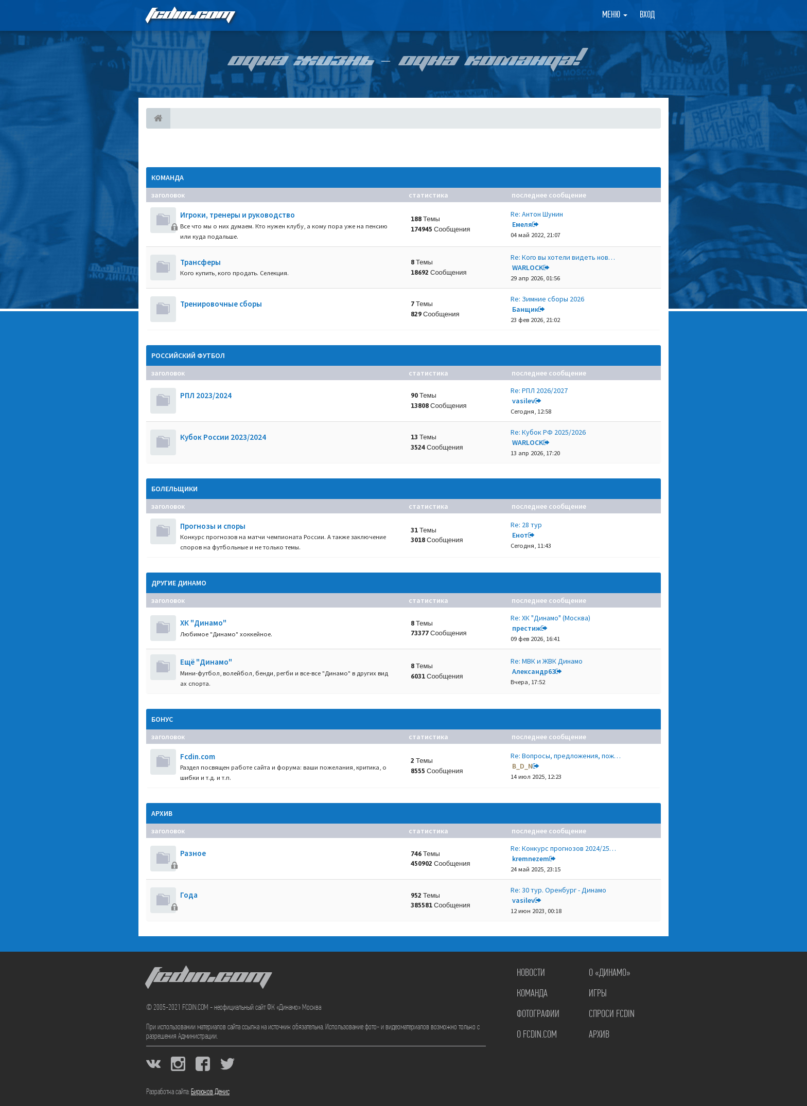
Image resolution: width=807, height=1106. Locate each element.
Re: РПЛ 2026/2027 (539, 390)
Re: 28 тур (526, 524)
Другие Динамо (178, 582)
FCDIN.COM (189, 15)
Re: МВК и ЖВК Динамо (547, 661)
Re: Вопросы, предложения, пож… (566, 755)
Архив (161, 813)
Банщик (525, 309)
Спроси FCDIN (612, 1014)
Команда (167, 177)
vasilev (523, 400)
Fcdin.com (197, 756)
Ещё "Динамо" (206, 662)
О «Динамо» (609, 973)
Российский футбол (188, 355)
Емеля (522, 224)
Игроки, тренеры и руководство (237, 215)
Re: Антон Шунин (537, 214)
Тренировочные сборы (221, 304)
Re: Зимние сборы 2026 (547, 299)
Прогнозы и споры (212, 526)
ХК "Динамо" (203, 623)
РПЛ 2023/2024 (206, 395)
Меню (614, 15)
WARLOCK (527, 267)
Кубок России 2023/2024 (223, 437)
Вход (647, 15)
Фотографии (538, 1014)
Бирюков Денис (210, 1092)
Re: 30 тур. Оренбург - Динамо (558, 890)
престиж (526, 628)
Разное (193, 853)
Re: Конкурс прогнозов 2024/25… (563, 848)
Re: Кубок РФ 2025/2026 (548, 432)
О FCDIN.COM (537, 1035)
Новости (531, 973)
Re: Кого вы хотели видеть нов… (563, 257)
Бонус (162, 719)
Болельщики (174, 488)
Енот (520, 535)
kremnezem (530, 858)
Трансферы (200, 262)
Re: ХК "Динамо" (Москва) (550, 617)
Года (189, 895)
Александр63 (533, 671)
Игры (598, 994)
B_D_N (522, 766)
